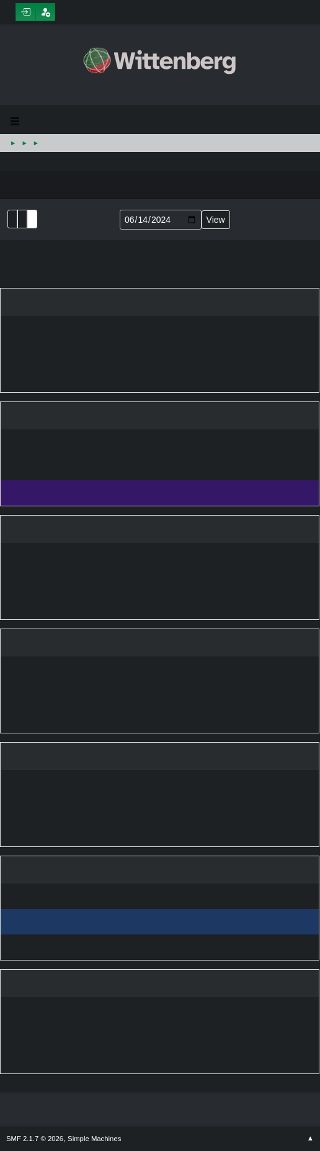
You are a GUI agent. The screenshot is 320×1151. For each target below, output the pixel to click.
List (12, 219)
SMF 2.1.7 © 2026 (34, 1138)
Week (32, 219)
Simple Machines (94, 1138)
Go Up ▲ (310, 1138)
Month (22, 219)
